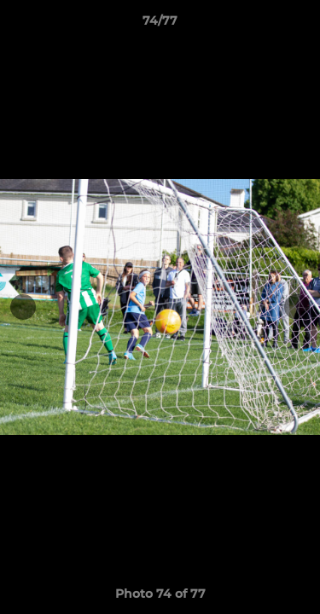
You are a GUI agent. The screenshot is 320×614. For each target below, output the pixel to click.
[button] (299, 24)
